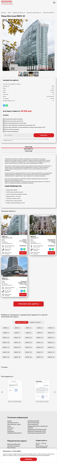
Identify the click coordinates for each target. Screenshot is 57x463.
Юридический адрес (13, 444)
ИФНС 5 (51, 328)
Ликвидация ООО (33, 421)
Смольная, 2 (14, 278)
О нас (9, 426)
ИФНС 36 (28, 357)
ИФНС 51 (51, 357)
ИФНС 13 (6, 338)
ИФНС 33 (51, 352)
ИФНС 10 (51, 333)
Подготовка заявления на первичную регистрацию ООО (20, 125)
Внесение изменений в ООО (37, 431)
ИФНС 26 (40, 347)
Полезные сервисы (13, 446)
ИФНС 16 (40, 338)
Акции (9, 421)
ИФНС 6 (6, 333)
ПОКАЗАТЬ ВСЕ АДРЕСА (28, 304)
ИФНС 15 (28, 338)
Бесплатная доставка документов (14, 121)
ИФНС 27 (51, 347)
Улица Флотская (14, 237)
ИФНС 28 (6, 352)
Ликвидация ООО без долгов (37, 429)
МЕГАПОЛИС (6, 1)
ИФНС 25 (28, 347)
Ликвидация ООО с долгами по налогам (38, 427)
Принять (28, 459)
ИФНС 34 (6, 357)
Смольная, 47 (42, 237)
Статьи (9, 429)
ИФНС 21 (40, 342)
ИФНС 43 (40, 357)
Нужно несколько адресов (12, 129)
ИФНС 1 (6, 328)
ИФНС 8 (28, 333)
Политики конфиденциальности (14, 432)
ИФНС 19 (17, 342)
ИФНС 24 (17, 347)
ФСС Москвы (11, 448)
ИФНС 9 (39, 333)
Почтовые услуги (12, 422)
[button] (1, 403)
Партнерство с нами (14, 424)
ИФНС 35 (17, 357)
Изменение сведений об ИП (37, 433)
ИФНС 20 (28, 342)
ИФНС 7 (17, 333)
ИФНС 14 (17, 338)
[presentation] (2, 392)
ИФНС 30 (28, 352)
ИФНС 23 (6, 347)
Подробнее (23, 252)
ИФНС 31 (40, 352)
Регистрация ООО (33, 422)
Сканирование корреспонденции (14, 119)
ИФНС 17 (51, 338)
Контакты (10, 428)
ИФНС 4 (39, 328)
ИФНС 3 (28, 328)
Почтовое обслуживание (11, 131)
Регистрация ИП (33, 424)
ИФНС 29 (17, 352)
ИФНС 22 (51, 342)
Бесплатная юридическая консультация (15, 123)
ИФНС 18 (6, 342)
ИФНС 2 (17, 328)
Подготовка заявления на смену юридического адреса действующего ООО (25, 127)
